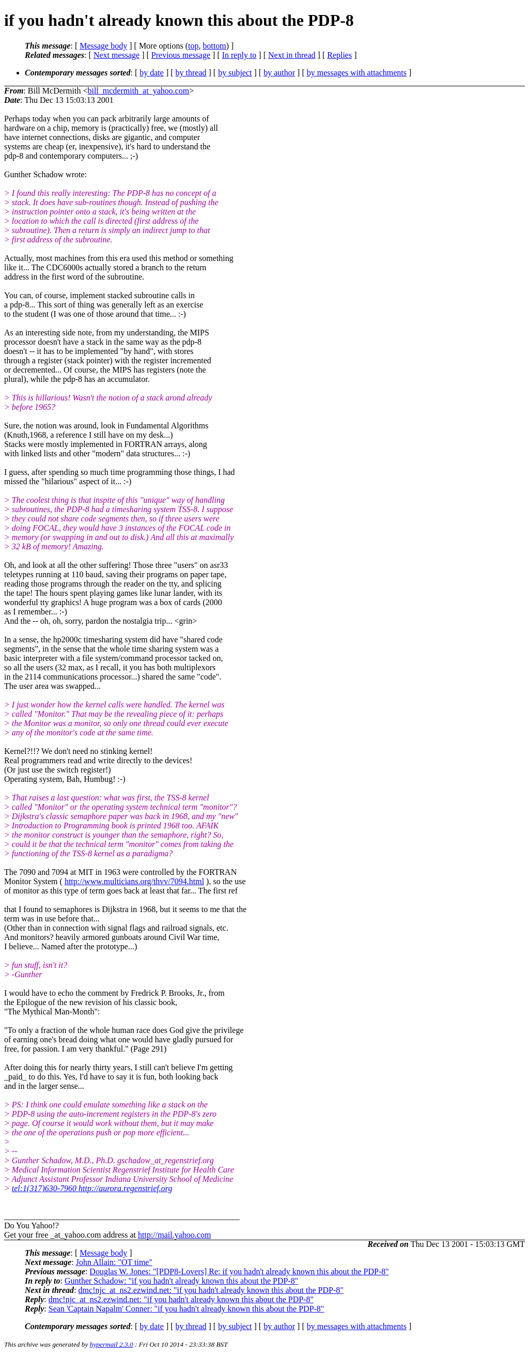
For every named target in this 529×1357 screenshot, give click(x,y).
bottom (214, 45)
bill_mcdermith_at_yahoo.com (138, 90)
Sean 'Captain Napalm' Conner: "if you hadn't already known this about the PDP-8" (186, 1308)
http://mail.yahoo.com (174, 1234)
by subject (235, 72)
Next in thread (292, 55)
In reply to (239, 55)
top (193, 45)
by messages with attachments (357, 72)
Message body (103, 45)
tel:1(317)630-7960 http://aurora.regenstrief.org (92, 1188)
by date (151, 72)
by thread (191, 72)
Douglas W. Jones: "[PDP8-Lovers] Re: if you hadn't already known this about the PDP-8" (238, 1271)
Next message (116, 55)
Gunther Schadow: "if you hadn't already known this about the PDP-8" (181, 1280)
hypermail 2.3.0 (111, 1344)
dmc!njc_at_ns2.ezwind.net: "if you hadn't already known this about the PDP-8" (211, 1290)
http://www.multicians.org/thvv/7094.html (134, 881)
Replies (339, 55)
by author (279, 72)
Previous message (180, 55)
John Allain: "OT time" (114, 1262)
